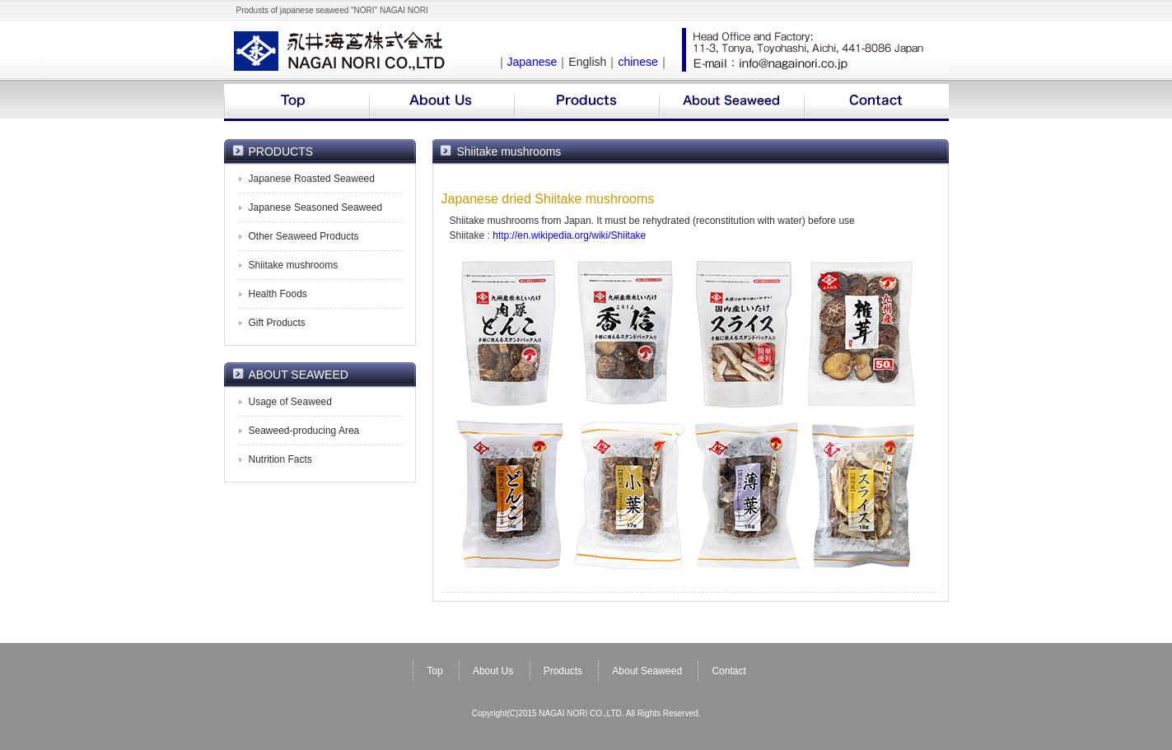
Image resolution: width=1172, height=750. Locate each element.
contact (876, 102)
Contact (728, 671)
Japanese (532, 61)
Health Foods (278, 294)
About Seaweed (647, 671)
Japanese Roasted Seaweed (312, 178)
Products (563, 671)
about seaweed (731, 102)
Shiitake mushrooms (294, 265)
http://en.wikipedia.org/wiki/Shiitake (569, 235)
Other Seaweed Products (304, 236)
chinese (637, 61)
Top (434, 671)
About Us (493, 671)
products (586, 102)
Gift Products (277, 322)
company (441, 102)
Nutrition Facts (280, 459)
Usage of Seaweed (290, 402)
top (296, 102)
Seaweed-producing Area (304, 430)
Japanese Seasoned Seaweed (316, 207)
